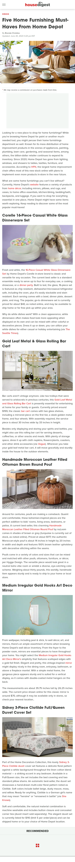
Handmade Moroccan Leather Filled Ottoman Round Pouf (32, 527)
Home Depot (66, 262)
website (34, 184)
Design (5, 14)
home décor (14, 188)
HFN (33, 167)
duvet (21, 766)
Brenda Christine (12, 33)
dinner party (26, 285)
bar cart (25, 411)
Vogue (41, 444)
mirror (68, 663)
